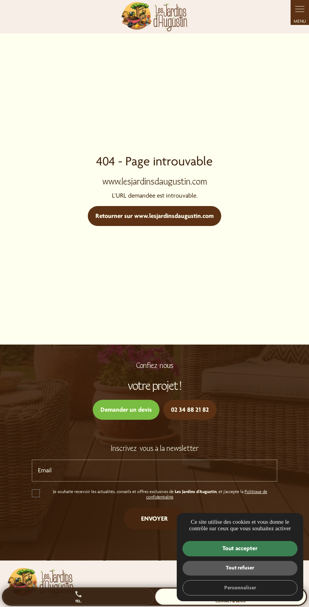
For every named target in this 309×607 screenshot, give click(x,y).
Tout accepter (240, 548)
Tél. (78, 596)
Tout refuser (240, 567)
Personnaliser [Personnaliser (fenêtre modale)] (240, 587)
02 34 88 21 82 (190, 409)
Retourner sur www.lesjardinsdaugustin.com (154, 215)
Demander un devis (126, 409)
